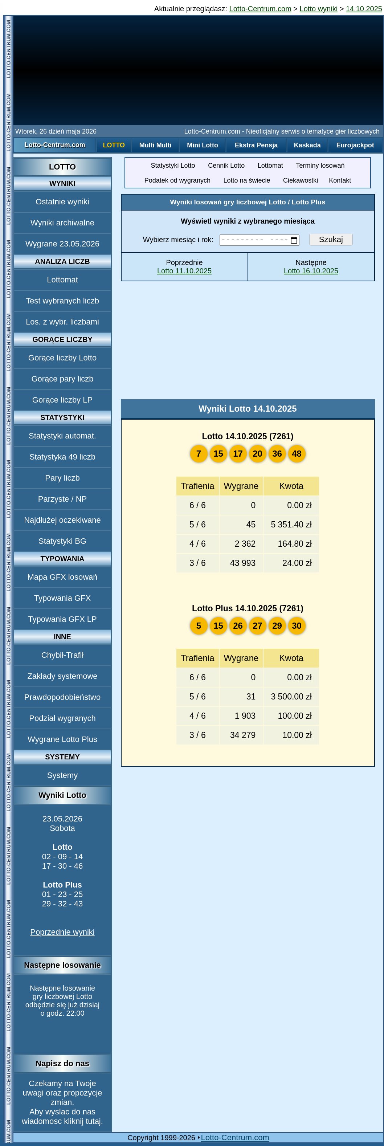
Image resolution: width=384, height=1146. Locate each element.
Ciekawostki (300, 180)
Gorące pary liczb (62, 378)
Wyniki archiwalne (62, 222)
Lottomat (62, 279)
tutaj (93, 1121)
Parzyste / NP (62, 498)
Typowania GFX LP (62, 619)
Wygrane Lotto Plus (62, 739)
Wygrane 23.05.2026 (62, 243)
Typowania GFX (62, 598)
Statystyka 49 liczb (62, 456)
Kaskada (307, 145)
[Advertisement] (198, 70)
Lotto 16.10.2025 (311, 272)
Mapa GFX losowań (62, 577)
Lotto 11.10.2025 (184, 272)
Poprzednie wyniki (62, 932)
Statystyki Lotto (173, 165)
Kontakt (340, 180)
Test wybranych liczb (62, 300)
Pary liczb (62, 477)
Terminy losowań (320, 165)
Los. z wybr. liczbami (62, 321)
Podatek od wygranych (177, 180)
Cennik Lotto (226, 165)
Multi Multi (155, 145)
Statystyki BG (62, 541)
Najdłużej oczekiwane (62, 520)
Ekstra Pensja (256, 145)
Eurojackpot (355, 145)
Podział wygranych (62, 718)
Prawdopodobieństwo (62, 697)
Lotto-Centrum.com (260, 9)
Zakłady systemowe (62, 676)
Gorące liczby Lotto (62, 357)
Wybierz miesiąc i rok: (222, 241)
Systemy (62, 775)
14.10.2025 (364, 9)
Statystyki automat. (62, 435)
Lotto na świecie (246, 180)
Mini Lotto (202, 145)
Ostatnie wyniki (62, 201)
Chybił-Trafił (62, 655)
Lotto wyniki (319, 9)
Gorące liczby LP (62, 399)
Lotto (114, 145)
